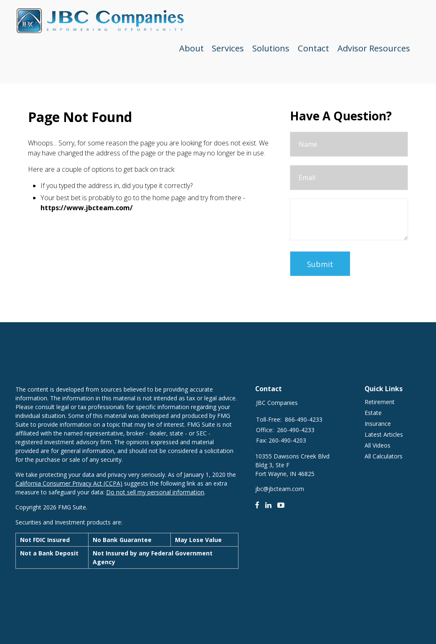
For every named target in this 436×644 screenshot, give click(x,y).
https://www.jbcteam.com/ (87, 207)
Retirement (380, 402)
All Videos (377, 445)
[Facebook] (257, 504)
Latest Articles (384, 434)
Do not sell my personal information (155, 492)
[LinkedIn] (268, 504)
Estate (373, 413)
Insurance (378, 424)
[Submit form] (320, 263)
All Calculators (384, 456)
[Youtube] (281, 504)
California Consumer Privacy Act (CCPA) (68, 483)
